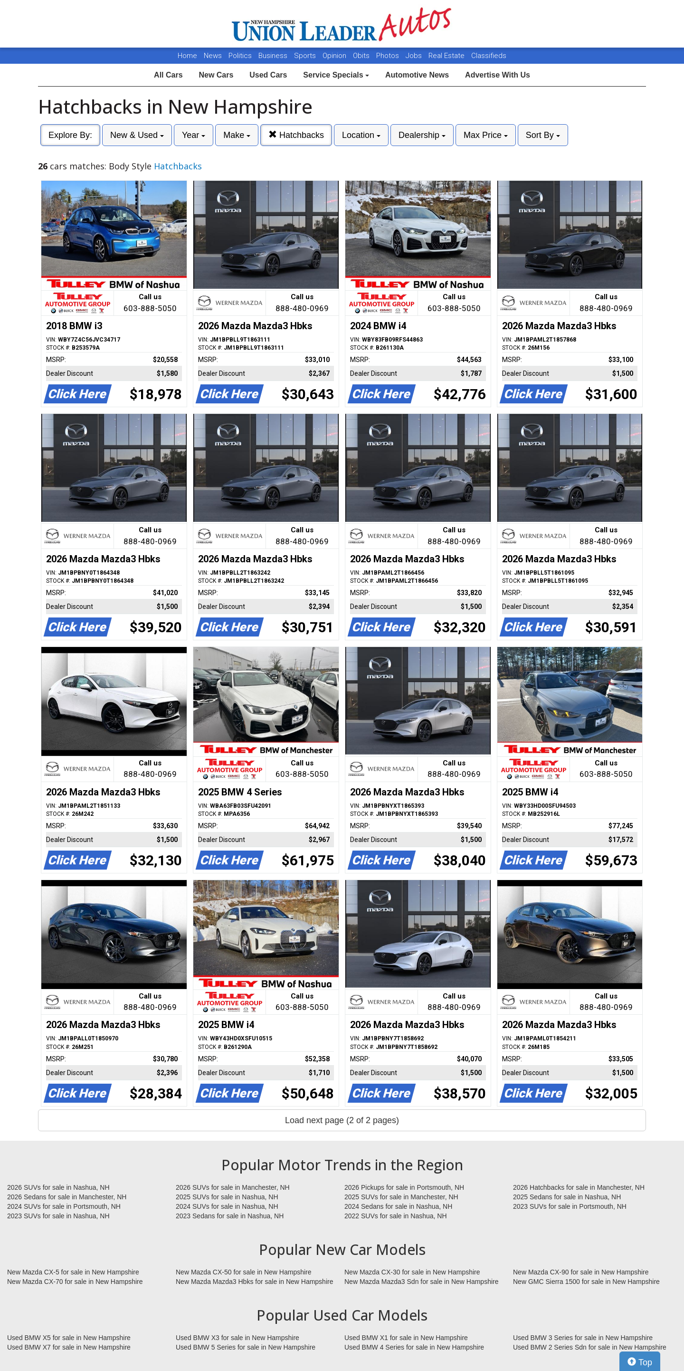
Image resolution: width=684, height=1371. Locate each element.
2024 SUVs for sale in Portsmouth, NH (64, 1206)
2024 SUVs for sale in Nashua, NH (227, 1206)
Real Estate (447, 55)
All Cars (168, 75)
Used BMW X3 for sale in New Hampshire (237, 1338)
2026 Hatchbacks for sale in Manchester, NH (579, 1187)
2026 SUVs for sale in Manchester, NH (233, 1187)
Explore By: (70, 135)
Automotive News (417, 75)
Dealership (422, 135)
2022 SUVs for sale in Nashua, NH (395, 1216)
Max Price (486, 135)
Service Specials (336, 75)
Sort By (543, 135)
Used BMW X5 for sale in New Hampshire (69, 1338)
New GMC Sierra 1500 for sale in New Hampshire (586, 1281)
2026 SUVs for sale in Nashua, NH (58, 1187)
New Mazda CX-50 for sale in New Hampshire (244, 1272)
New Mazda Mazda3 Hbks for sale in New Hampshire (254, 1281)
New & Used (137, 135)
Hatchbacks (296, 135)
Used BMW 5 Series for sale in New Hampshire (245, 1347)
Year (193, 135)
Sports (306, 55)
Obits (362, 55)
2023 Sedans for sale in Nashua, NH (230, 1216)
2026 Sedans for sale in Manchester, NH (66, 1197)
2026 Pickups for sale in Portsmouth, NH (404, 1187)
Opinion (335, 55)
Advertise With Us (497, 75)
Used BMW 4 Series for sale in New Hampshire (414, 1347)
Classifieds (488, 55)
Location (361, 135)
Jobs (415, 55)
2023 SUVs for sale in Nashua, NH (58, 1216)
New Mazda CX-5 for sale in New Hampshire (73, 1272)
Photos (388, 55)
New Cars (216, 75)
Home (187, 55)
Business (273, 55)
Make (236, 135)
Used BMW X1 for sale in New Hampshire (406, 1338)
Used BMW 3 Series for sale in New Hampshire (583, 1338)
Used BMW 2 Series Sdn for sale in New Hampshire (589, 1347)
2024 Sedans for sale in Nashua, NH (398, 1206)
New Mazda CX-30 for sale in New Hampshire (412, 1272)
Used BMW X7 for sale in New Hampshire (69, 1347)
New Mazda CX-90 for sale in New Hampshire (581, 1272)
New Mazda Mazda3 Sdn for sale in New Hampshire (421, 1281)
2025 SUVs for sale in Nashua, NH (227, 1197)
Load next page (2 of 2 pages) (342, 1120)
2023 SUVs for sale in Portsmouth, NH (570, 1206)
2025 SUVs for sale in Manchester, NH (401, 1197)
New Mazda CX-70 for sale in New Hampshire (75, 1281)
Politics (240, 55)
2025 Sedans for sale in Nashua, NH (567, 1197)
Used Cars (268, 75)
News (213, 55)
